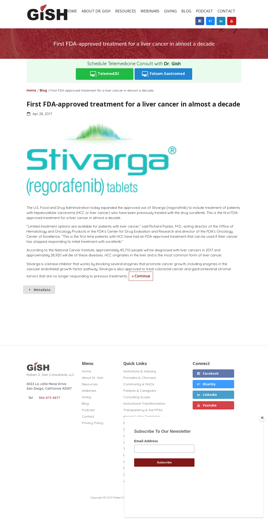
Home (71, 11)
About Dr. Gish (96, 11)
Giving (170, 11)
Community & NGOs (138, 384)
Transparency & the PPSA (142, 410)
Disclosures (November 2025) (146, 429)
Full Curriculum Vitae (138, 423)
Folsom (163, 74)
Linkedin (207, 394)
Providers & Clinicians (139, 378)
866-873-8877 (49, 398)
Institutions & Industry (139, 371)
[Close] (262, 449)
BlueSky (206, 384)
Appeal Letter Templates (142, 416)
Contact (226, 11)
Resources (125, 11)
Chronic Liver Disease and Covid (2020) (153, 436)
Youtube (207, 405)
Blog (186, 11)
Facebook (208, 373)
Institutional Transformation (144, 403)
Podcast (204, 11)
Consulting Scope (136, 397)
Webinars (150, 11)
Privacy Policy (92, 423)
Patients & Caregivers (139, 391)
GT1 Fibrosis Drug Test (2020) (146, 442)
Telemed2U (104, 74)
